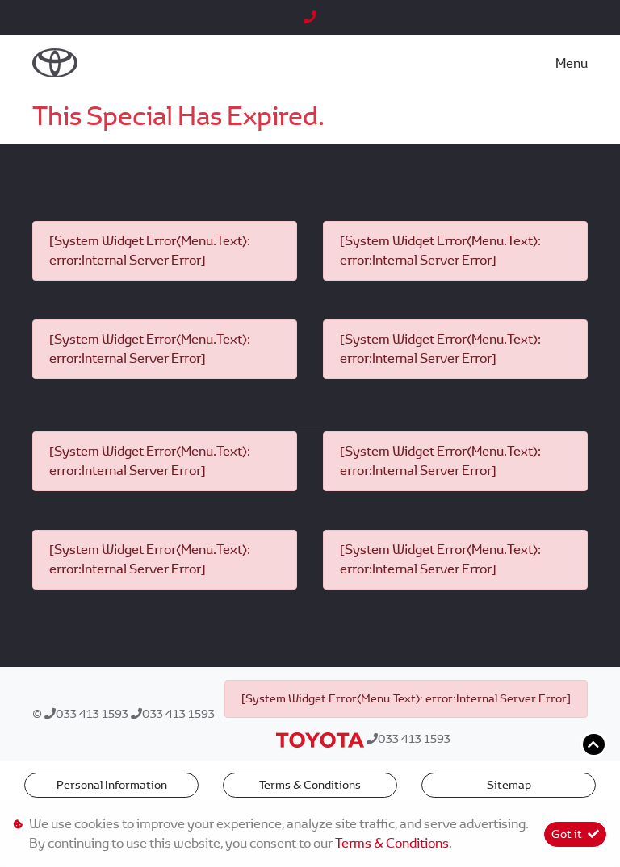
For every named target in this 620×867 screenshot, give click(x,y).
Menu (571, 63)
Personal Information (112, 784)
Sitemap (509, 784)
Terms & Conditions (310, 784)
